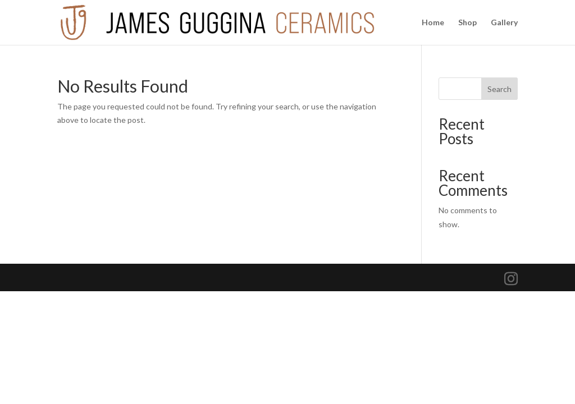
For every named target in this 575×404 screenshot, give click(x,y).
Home (433, 23)
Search (499, 89)
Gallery (504, 23)
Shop (467, 23)
